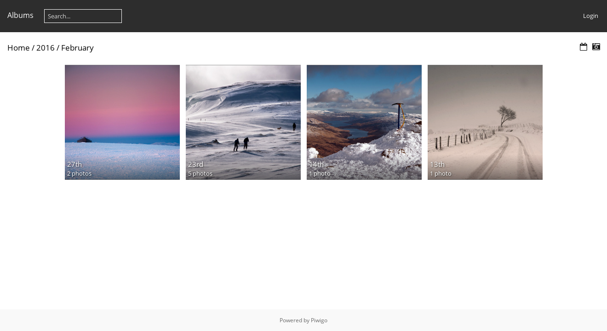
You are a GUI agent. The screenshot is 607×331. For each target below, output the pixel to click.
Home (18, 47)
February (77, 47)
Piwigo (319, 320)
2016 (45, 47)
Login (590, 15)
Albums (20, 15)
